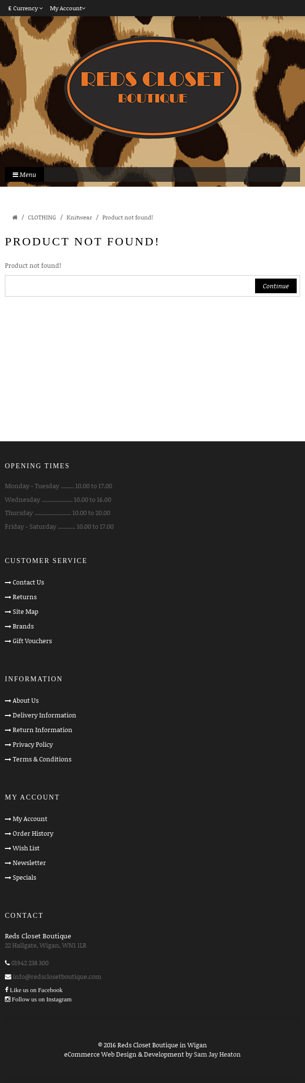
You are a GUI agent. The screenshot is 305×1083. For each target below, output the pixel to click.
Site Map (25, 611)
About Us (26, 700)
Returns (25, 596)
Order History (33, 833)
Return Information (42, 729)
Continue (276, 286)
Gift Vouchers (32, 640)
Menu (24, 174)
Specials (24, 877)
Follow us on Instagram (41, 999)
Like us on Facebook (36, 990)
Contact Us (28, 582)
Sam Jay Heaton (217, 1054)
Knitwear (79, 217)
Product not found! (127, 217)
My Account (30, 818)
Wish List (26, 848)
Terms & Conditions (42, 759)
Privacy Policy (33, 744)
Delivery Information (44, 715)
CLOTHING (42, 217)
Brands (23, 626)
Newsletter (29, 862)
